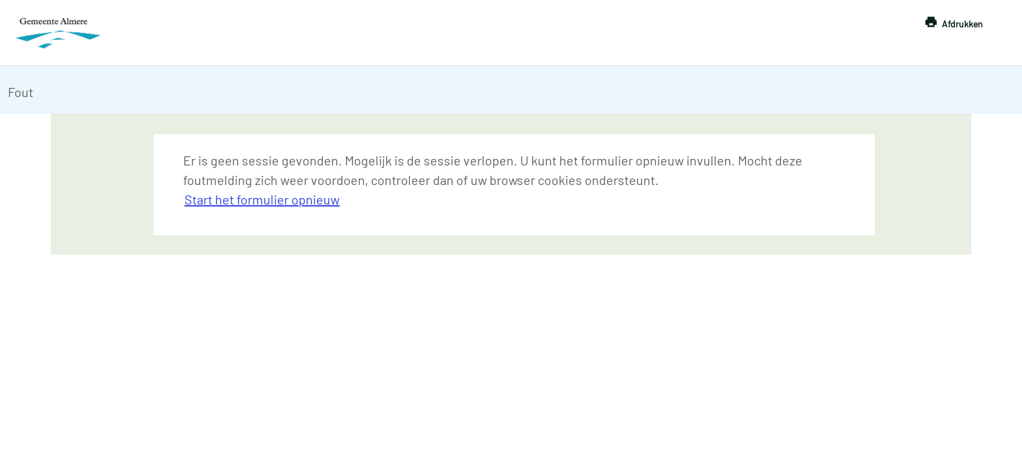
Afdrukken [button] (962, 23)
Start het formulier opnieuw (262, 199)
